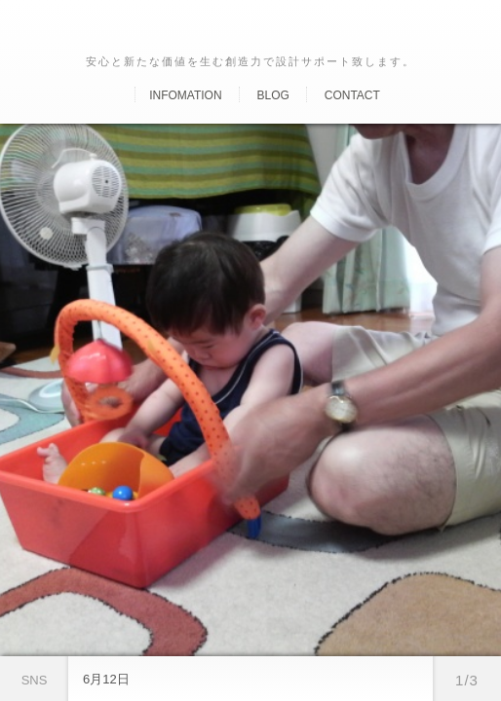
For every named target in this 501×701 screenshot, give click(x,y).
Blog (272, 95)
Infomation (185, 95)
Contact (352, 95)
